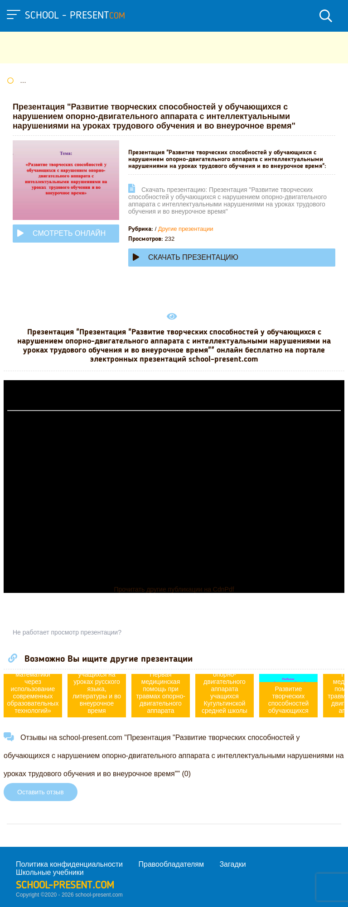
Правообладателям (171, 864)
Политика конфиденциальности (69, 864)
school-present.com (65, 885)
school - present (75, 15)
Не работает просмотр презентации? (67, 632)
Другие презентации (185, 228)
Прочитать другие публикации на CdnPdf (174, 589)
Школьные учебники (50, 872)
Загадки (232, 864)
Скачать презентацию (185, 257)
